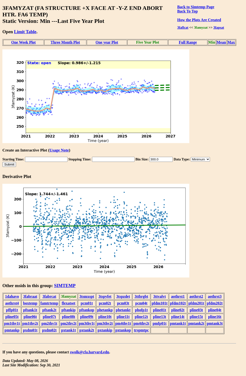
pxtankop (123, 330)
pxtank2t (86, 330)
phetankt (123, 310)
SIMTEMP (64, 285)
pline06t (30, 317)
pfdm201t (196, 303)
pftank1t (30, 310)
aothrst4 (12, 303)
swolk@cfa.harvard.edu (89, 352)
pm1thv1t (12, 323)
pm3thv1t (87, 323)
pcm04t (141, 303)
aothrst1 (178, 296)
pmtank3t (215, 323)
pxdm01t (30, 330)
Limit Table (25, 31)
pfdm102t (178, 303)
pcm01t (87, 303)
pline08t (68, 317)
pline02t (177, 310)
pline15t (196, 317)
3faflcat (182, 27)
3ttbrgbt (141, 296)
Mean (221, 42)
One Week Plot (23, 42)
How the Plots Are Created (199, 20)
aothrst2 (196, 296)
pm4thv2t (141, 323)
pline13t (159, 317)
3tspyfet (104, 296)
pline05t (11, 317)
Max (231, 42)
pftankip (69, 310)
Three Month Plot (65, 42)
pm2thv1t (49, 323)
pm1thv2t (30, 323)
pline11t (123, 317)
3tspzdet (123, 296)
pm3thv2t (105, 323)
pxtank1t (68, 330)
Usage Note (59, 150)
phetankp (105, 310)
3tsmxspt (86, 296)
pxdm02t (49, 330)
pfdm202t (215, 303)
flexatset (68, 303)
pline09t (86, 317)
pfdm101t (159, 303)
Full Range (188, 42)
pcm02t (105, 303)
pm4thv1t (123, 323)
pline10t (104, 317)
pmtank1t (178, 323)
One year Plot (107, 42)
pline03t (196, 310)
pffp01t (12, 310)
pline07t (49, 317)
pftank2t (49, 310)
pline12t (141, 317)
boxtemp (30, 303)
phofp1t (141, 310)
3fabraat (30, 296)
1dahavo (12, 296)
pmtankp (12, 330)
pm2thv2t (68, 323)
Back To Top (187, 11)
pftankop (86, 310)
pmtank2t (196, 323)
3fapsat (218, 27)
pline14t (177, 317)
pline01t (159, 310)
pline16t (214, 317)
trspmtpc (141, 330)
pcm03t (123, 303)
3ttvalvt (159, 296)
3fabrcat (49, 296)
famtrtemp (49, 303)
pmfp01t (159, 323)
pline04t (214, 310)
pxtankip (105, 330)
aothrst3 (214, 296)
